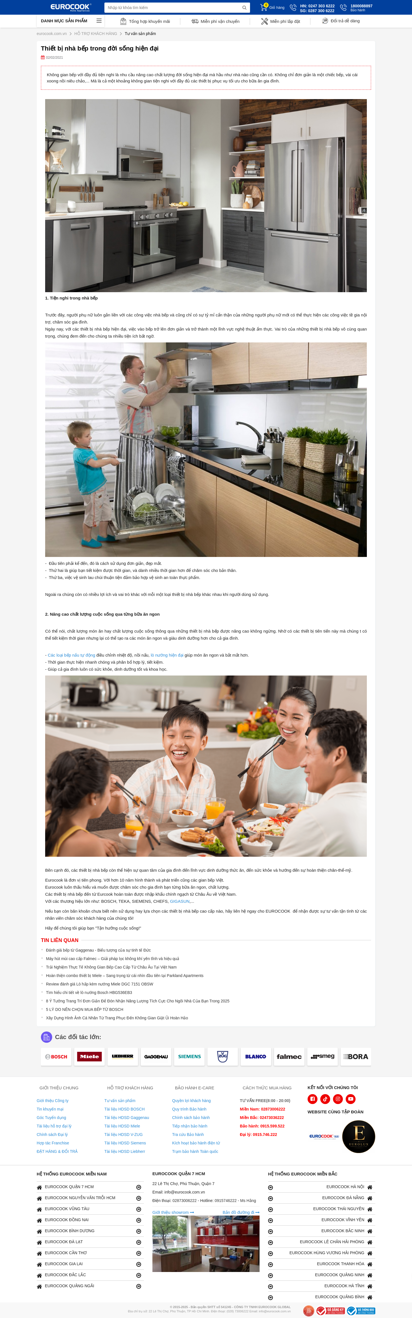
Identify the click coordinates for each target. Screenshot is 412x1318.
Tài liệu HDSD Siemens (125, 1143)
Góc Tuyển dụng (51, 1117)
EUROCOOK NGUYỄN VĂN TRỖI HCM (89, 1198)
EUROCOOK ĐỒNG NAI (89, 1220)
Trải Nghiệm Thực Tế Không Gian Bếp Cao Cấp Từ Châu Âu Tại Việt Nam (111, 967)
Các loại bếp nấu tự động (71, 655)
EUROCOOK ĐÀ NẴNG (320, 1198)
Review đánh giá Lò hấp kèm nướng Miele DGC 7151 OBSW (99, 984)
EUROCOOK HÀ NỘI (320, 1187)
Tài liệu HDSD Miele (122, 1126)
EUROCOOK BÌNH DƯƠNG (89, 1231)
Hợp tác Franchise (53, 1143)
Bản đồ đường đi (241, 1212)
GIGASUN (179, 901)
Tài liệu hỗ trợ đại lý (54, 1126)
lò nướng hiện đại (167, 655)
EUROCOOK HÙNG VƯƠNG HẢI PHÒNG (320, 1253)
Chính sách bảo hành (191, 1117)
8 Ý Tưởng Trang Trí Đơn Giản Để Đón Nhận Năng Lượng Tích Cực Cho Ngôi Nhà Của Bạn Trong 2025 (137, 1001)
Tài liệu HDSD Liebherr (124, 1151)
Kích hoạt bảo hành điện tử (196, 1143)
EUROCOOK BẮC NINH (320, 1231)
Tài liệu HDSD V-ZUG (123, 1134)
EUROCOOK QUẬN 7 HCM (89, 1187)
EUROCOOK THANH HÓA (320, 1264)
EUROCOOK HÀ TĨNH (320, 1286)
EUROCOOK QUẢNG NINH (320, 1275)
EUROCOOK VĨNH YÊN (320, 1220)
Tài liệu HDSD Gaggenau (126, 1117)
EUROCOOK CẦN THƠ (89, 1253)
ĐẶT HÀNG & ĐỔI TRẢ (57, 1151)
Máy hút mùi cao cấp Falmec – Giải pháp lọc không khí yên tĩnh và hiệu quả (112, 958)
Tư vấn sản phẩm (119, 1100)
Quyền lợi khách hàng (191, 1100)
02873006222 (185, 1200)
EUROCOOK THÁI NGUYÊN (320, 1209)
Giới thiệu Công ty (53, 1100)
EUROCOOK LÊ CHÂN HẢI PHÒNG (320, 1242)
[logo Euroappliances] (326, 1137)
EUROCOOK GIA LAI (89, 1264)
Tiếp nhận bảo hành (189, 1126)
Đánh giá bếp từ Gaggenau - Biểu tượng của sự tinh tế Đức (98, 950)
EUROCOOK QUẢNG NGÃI (89, 1286)
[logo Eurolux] (360, 1137)
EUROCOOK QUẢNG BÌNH (320, 1297)
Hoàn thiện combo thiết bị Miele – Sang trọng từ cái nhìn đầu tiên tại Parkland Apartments (124, 975)
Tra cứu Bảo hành (188, 1134)
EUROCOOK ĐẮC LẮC (89, 1275)
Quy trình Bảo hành (189, 1109)
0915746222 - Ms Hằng (235, 1200)
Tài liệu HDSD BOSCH (124, 1109)
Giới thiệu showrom (173, 1212)
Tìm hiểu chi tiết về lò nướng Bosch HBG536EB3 (89, 992)
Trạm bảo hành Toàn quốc (195, 1151)
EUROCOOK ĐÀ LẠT (89, 1242)
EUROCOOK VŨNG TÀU (89, 1209)
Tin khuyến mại (50, 1109)
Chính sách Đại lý (52, 1134)
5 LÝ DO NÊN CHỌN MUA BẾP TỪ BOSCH (84, 1009)
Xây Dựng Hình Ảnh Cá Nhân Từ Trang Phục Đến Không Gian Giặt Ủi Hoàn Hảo (117, 1018)
